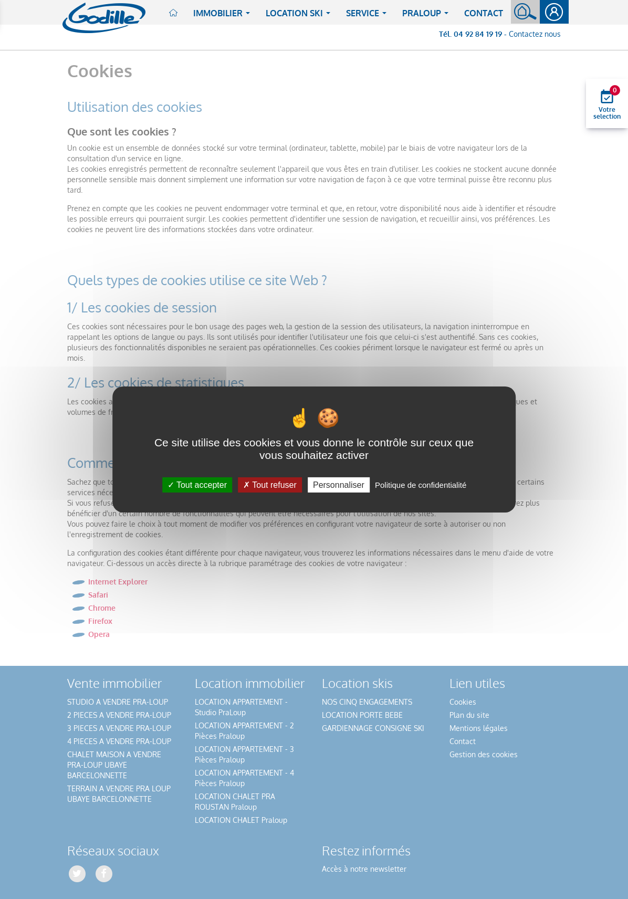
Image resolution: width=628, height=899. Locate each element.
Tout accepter (197, 484)
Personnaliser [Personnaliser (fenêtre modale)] (338, 484)
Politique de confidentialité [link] (420, 484)
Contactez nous (535, 33)
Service (368, 16)
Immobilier (223, 16)
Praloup (427, 16)
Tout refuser (270, 484)
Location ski (300, 16)
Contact (483, 13)
